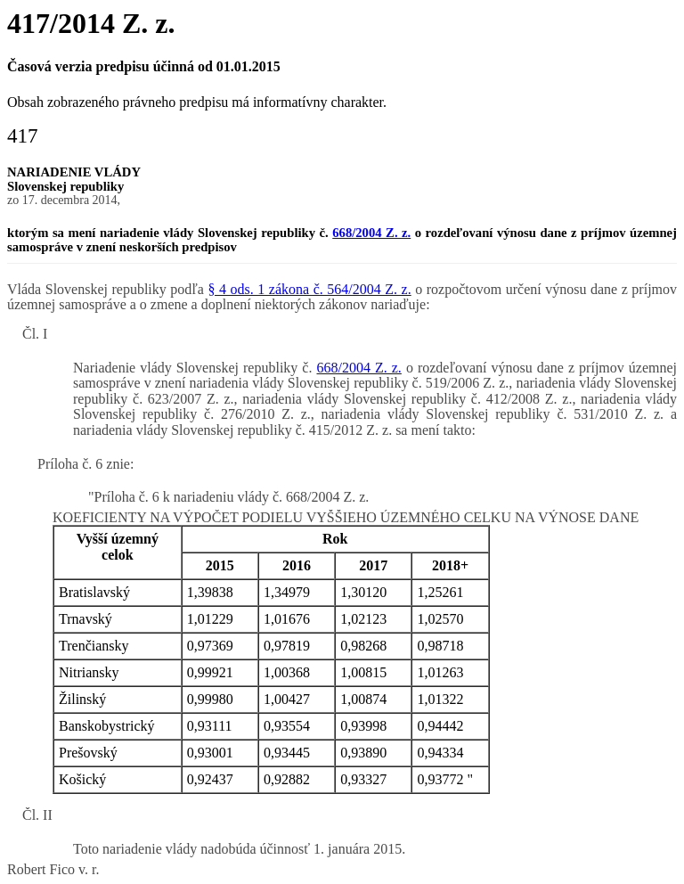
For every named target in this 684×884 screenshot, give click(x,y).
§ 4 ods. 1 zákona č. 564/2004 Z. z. (309, 289)
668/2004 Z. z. (371, 232)
